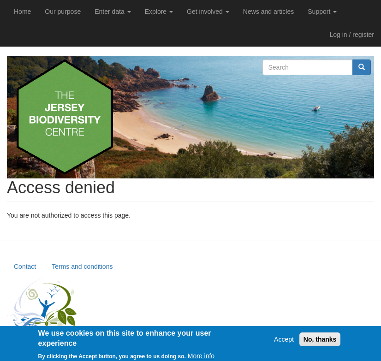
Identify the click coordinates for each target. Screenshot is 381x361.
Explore (159, 11)
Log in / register (352, 34)
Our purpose (63, 11)
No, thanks (320, 341)
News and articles (268, 11)
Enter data (113, 11)
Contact (25, 266)
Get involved (208, 11)
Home (22, 11)
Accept (284, 341)
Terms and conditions (82, 266)
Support (322, 11)
